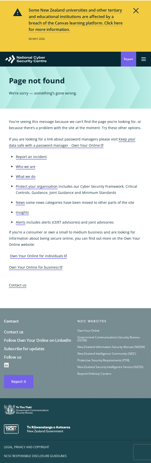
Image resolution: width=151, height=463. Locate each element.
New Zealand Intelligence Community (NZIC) (106, 353)
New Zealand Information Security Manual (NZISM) (111, 347)
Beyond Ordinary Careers (94, 373)
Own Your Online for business (36, 267)
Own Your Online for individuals (38, 256)
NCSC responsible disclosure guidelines (35, 456)
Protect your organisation (37, 186)
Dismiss (136, 11)
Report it (18, 381)
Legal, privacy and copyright (26, 447)
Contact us (17, 285)
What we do (25, 176)
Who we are (25, 166)
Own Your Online (88, 330)
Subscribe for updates (24, 348)
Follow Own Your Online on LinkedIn (37, 340)
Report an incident (31, 156)
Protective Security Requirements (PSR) (103, 360)
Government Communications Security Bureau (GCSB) (108, 338)
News (20, 202)
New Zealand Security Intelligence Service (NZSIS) (110, 367)
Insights (22, 212)
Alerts (20, 222)
